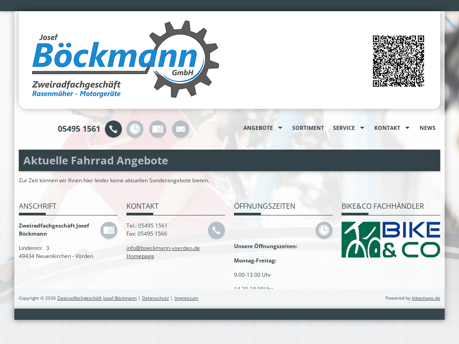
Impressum (186, 298)
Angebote (258, 128)
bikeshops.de (426, 298)
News (428, 128)
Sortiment (308, 128)
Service (344, 128)
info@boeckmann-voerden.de (163, 248)
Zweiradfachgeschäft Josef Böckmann (97, 298)
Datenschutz (155, 298)
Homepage (140, 256)
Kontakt (387, 128)
